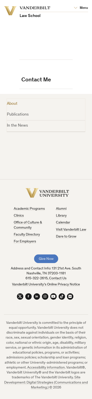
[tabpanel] (46, 152)
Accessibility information (46, 367)
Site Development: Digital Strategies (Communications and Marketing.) (46, 382)
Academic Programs (29, 209)
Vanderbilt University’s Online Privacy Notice (46, 284)
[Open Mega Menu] (81, 8)
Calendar (63, 222)
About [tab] (12, 104)
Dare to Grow (66, 236)
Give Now (46, 259)
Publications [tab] (18, 115)
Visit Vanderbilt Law (71, 230)
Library (61, 216)
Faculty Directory (27, 234)
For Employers (25, 241)
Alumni (61, 209)
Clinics (19, 216)
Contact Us (57, 278)
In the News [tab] (17, 126)
